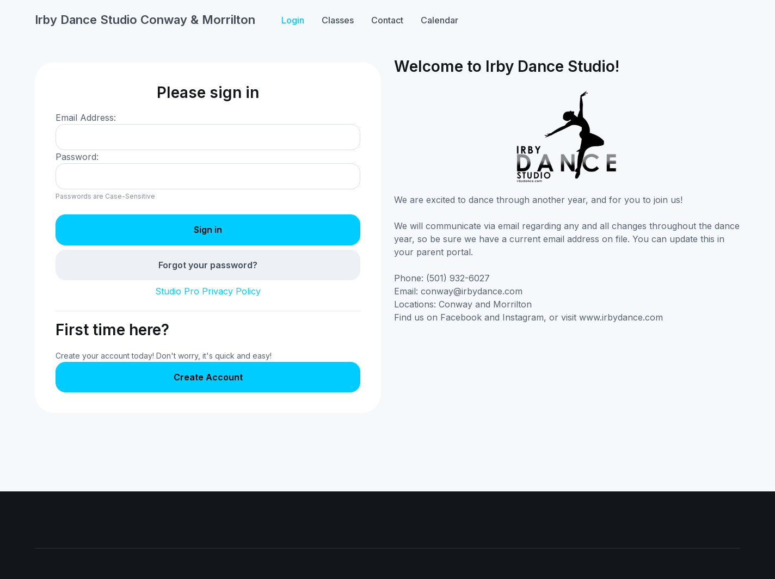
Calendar (439, 20)
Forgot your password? (207, 265)
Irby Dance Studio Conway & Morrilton (145, 20)
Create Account (208, 377)
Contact (387, 20)
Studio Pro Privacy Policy (208, 291)
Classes (338, 20)
